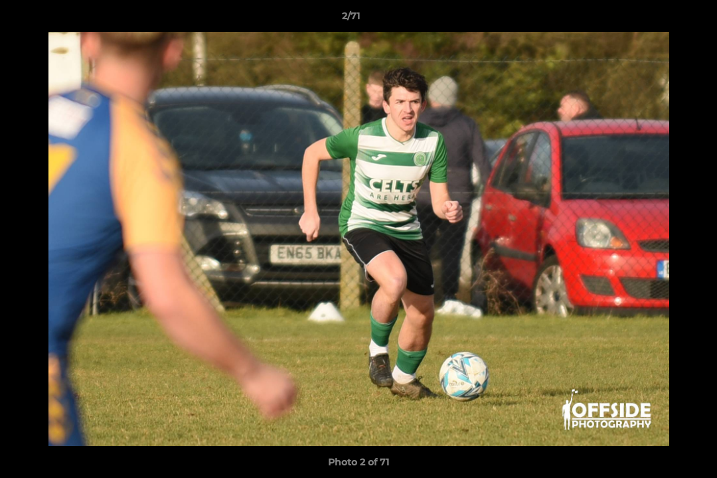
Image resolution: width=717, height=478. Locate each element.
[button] (661, 19)
